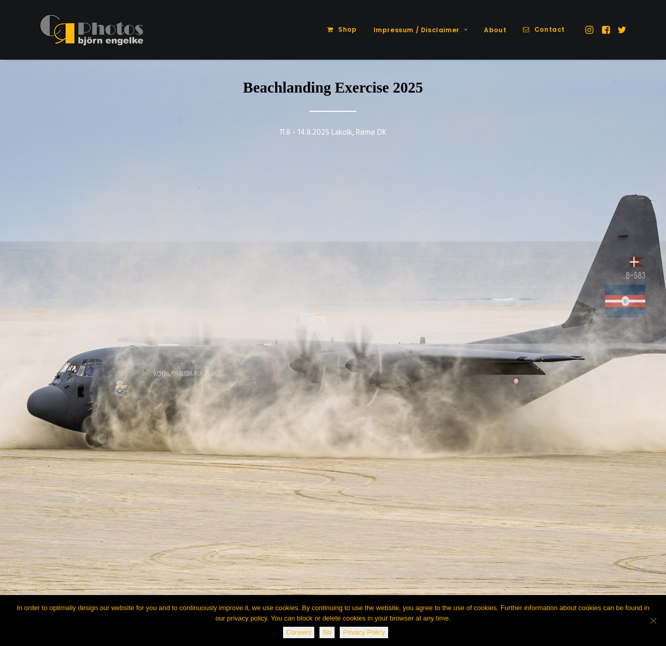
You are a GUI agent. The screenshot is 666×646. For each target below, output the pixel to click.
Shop (347, 29)
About (495, 29)
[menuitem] (342, 29)
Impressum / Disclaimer (421, 29)
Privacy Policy (364, 632)
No (327, 632)
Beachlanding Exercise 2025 (333, 87)
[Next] (640, 216)
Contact (549, 29)
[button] (590, 29)
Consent (298, 632)
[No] (653, 620)
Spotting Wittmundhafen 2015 (91, 533)
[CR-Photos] (91, 29)
